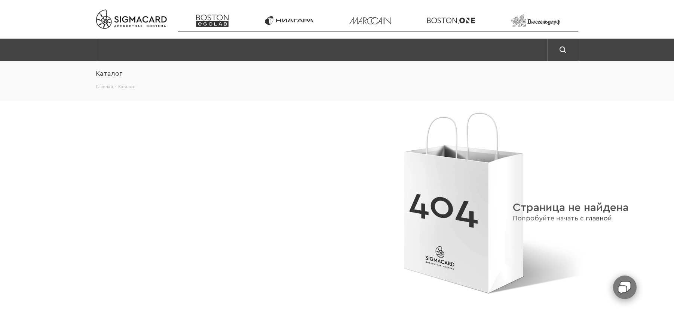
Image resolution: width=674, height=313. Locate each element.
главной (599, 218)
